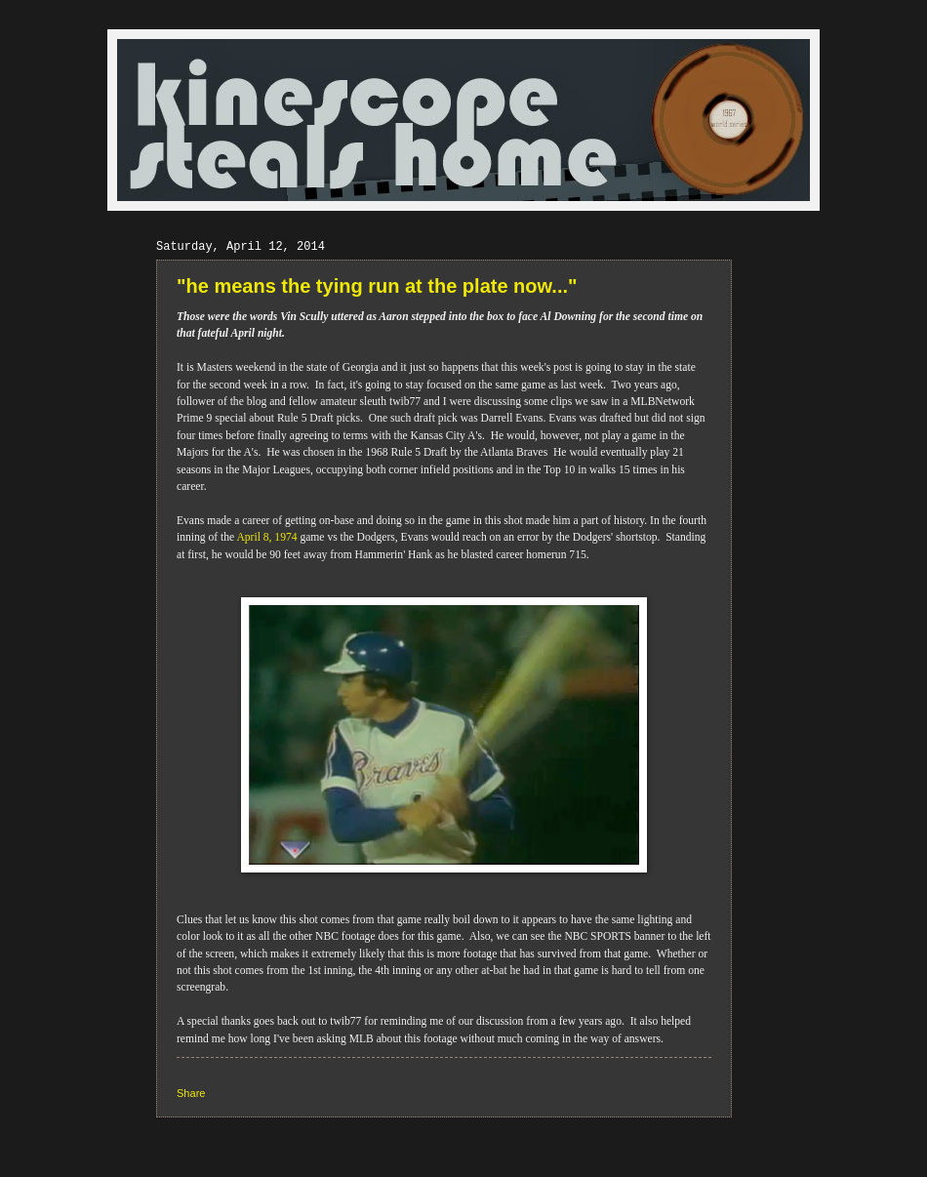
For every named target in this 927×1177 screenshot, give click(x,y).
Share (191, 1093)
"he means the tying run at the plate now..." (377, 286)
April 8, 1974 (266, 537)
